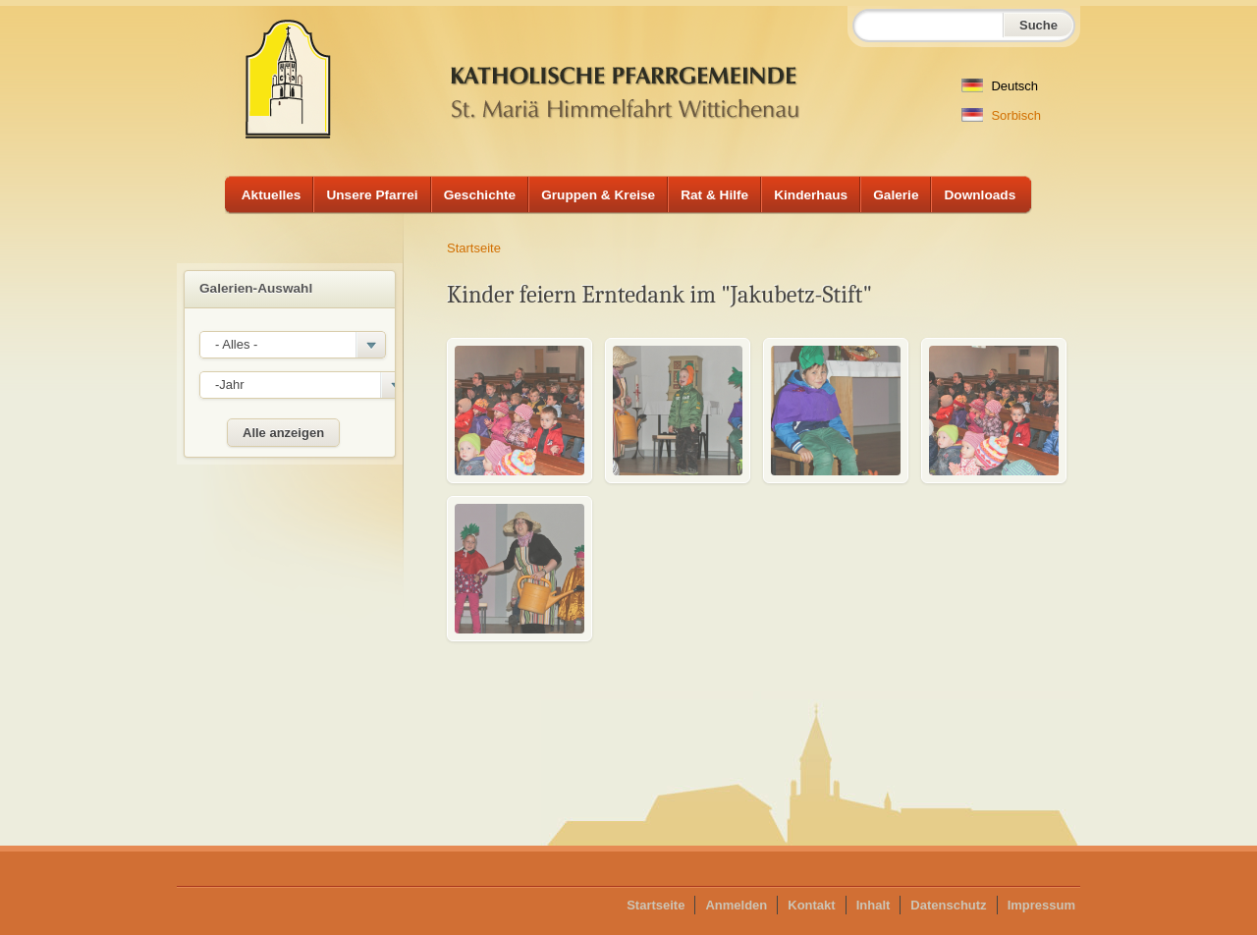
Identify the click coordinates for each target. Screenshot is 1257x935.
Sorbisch (1001, 115)
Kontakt (811, 905)
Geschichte (480, 195)
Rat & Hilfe (714, 195)
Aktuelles (271, 195)
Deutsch (999, 86)
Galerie (895, 195)
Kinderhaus (810, 195)
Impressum (1041, 905)
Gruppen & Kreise (598, 195)
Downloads (979, 195)
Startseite (474, 248)
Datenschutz (948, 905)
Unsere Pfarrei (371, 195)
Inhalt (873, 905)
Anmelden (736, 905)
